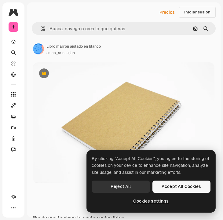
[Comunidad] (13, 74)
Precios (167, 12)
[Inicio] (13, 41)
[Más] (13, 208)
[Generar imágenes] (13, 116)
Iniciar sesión (197, 12)
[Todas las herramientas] (13, 94)
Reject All (121, 186)
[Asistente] (13, 149)
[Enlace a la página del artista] (38, 48)
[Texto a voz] (13, 138)
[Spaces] (13, 105)
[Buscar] (13, 52)
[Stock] (13, 63)
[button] (40, 28)
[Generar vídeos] (13, 127)
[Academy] (13, 197)
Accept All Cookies (181, 186)
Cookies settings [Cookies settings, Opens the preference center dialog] (151, 201)
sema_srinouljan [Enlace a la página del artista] (60, 52)
